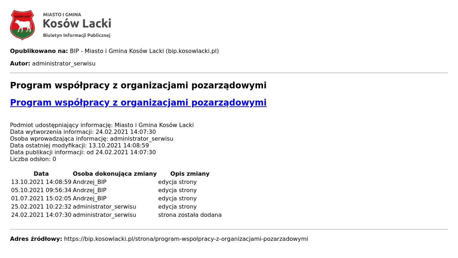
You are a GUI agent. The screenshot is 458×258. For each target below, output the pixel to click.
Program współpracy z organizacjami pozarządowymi (138, 103)
